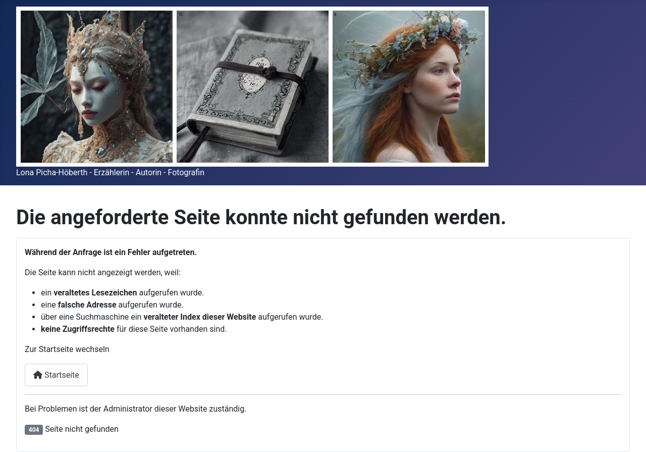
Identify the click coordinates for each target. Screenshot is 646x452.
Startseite (56, 375)
